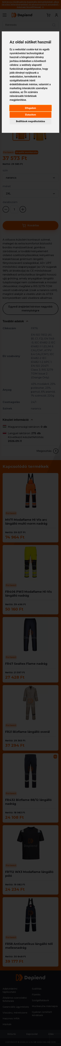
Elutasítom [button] (30, 114)
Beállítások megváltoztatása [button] (30, 121)
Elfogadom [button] (30, 108)
